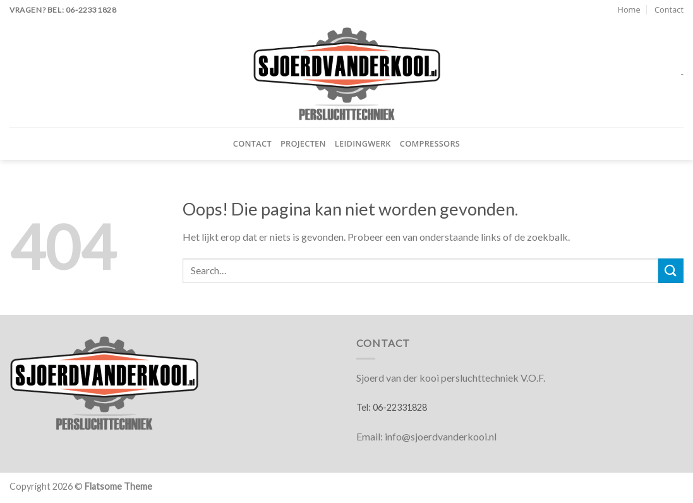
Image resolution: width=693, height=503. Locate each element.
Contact (669, 9)
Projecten (303, 143)
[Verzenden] (671, 270)
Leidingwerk (363, 143)
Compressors (430, 143)
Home (628, 9)
